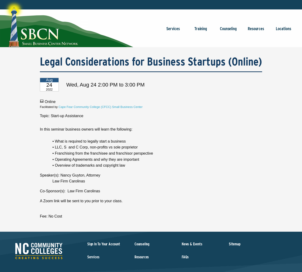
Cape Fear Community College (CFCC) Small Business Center (101, 107)
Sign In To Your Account (103, 244)
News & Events (192, 244)
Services (173, 31)
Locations (283, 31)
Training (200, 31)
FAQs (185, 257)
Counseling (228, 31)
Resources (255, 31)
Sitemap (234, 244)
